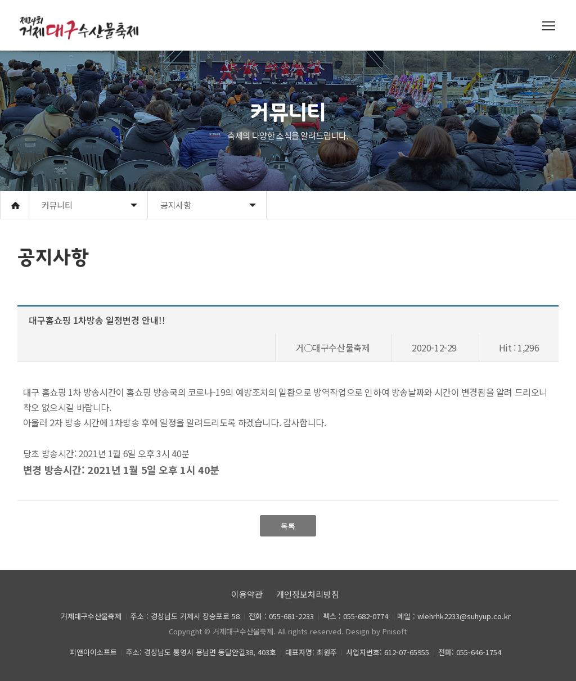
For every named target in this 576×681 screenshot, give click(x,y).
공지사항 (175, 205)
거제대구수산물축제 (243, 631)
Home (15, 205)
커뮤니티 (57, 205)
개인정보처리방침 (307, 594)
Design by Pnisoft (376, 631)
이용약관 (247, 594)
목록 (288, 525)
